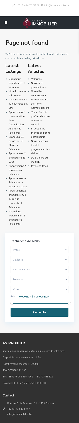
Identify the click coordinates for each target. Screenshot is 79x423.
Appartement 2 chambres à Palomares (17, 170)
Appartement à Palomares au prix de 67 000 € (18, 182)
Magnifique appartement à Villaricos (17, 83)
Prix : (13, 297)
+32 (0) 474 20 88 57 (18, 408)
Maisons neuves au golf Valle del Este (18, 104)
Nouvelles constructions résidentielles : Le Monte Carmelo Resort (40, 100)
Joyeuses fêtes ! (40, 166)
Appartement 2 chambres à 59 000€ (17, 157)
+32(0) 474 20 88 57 (27, 5)
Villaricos (36, 79)
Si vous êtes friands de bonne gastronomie (40, 133)
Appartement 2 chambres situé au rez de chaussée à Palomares (17, 199)
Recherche (39, 312)
